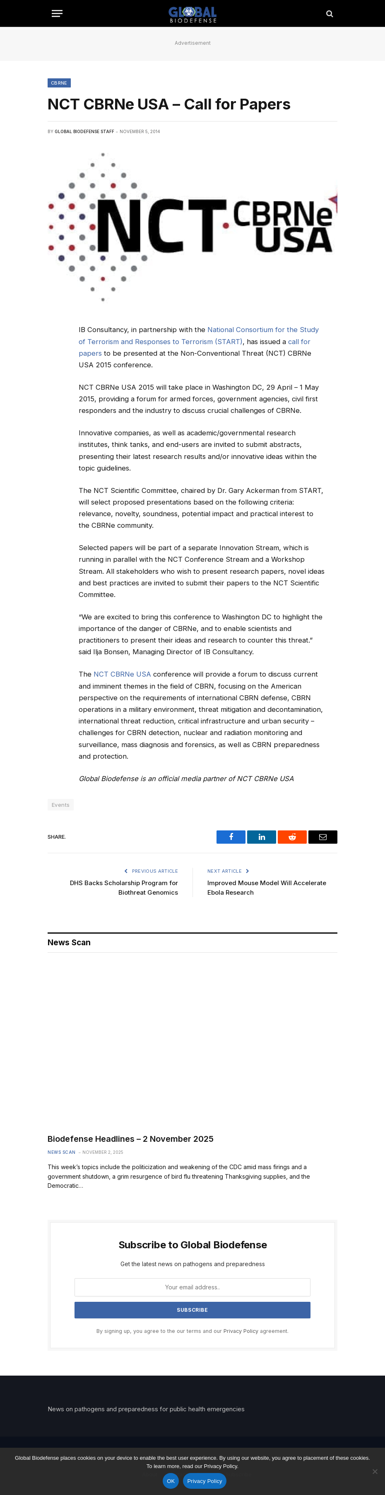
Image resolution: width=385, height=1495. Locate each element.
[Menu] (57, 13)
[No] (375, 1471)
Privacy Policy (241, 1331)
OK (171, 1481)
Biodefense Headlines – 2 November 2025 (131, 1139)
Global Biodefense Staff (84, 131)
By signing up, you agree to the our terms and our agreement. (192, 1331)
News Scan (62, 1152)
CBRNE (59, 83)
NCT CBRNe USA (122, 674)
